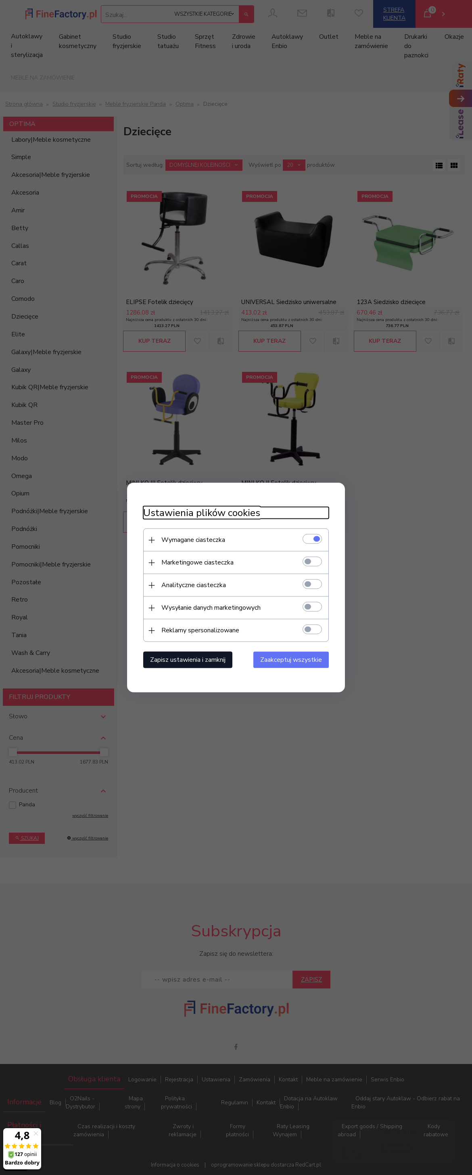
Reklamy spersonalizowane (200, 630)
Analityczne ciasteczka (193, 585)
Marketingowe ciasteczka (197, 562)
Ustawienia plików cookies (201, 513)
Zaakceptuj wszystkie (291, 659)
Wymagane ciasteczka (193, 539)
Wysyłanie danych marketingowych (211, 607)
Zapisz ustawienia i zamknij (188, 659)
